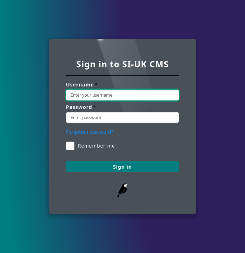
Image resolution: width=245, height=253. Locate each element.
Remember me (90, 146)
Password (81, 107)
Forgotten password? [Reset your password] (89, 132)
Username (82, 85)
